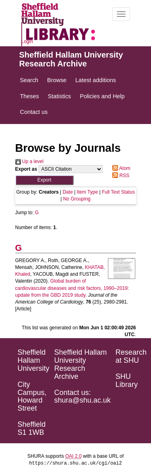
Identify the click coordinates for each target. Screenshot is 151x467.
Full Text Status (118, 192)
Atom (120, 168)
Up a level (29, 161)
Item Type (87, 192)
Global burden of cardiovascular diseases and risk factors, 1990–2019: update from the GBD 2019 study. (72, 288)
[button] (44, 180)
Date (67, 192)
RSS (119, 175)
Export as (26, 169)
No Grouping (77, 199)
